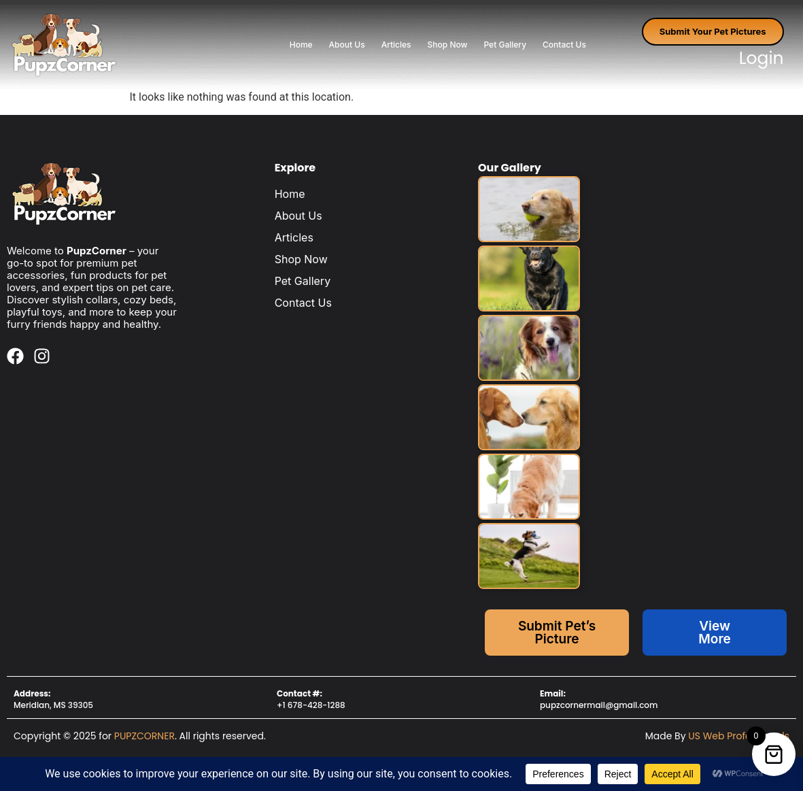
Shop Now (448, 44)
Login (761, 58)
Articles (396, 44)
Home (301, 44)
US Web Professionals (738, 736)
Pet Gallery (504, 44)
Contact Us (564, 44)
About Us (347, 44)
